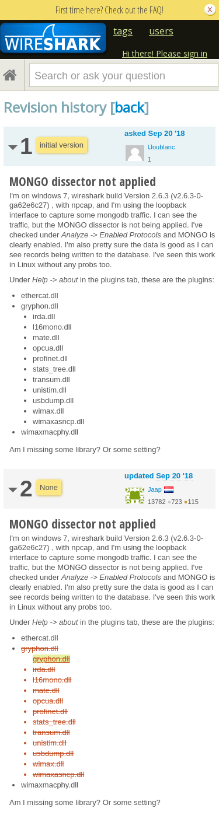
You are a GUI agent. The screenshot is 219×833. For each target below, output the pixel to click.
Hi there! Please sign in (164, 53)
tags (123, 30)
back (129, 107)
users (161, 30)
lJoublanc (161, 147)
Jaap (155, 489)
